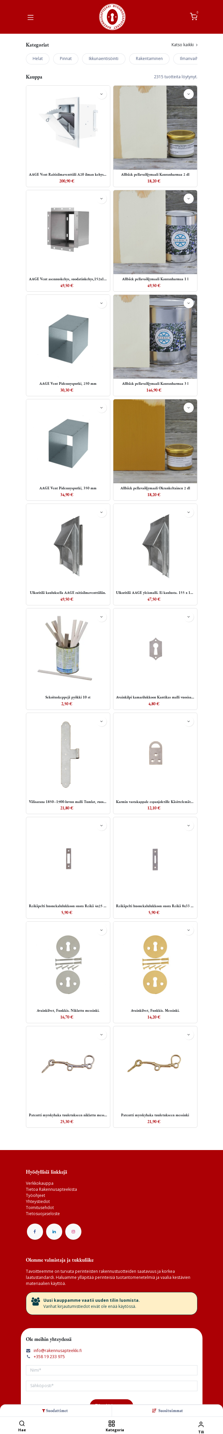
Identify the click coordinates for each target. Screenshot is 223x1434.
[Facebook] (35, 1232)
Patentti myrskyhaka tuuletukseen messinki (155, 1115)
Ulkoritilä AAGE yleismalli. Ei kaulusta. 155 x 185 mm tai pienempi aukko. (155, 593)
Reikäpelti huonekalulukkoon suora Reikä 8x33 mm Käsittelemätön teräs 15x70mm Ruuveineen (155, 906)
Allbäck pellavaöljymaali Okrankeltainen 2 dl (155, 488)
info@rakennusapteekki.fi (58, 1350)
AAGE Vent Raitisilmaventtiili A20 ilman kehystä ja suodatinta (68, 174)
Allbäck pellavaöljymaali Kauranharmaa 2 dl (155, 174)
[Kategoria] (111, 1424)
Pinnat (66, 58)
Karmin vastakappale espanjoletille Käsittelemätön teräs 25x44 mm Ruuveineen (155, 802)
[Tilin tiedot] (201, 1424)
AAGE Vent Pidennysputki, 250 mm (68, 383)
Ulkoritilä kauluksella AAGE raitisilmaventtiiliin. (68, 593)
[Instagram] (73, 1232)
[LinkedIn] (54, 1232)
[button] (170, 1410)
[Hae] (22, 1424)
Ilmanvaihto (191, 58)
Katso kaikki (184, 45)
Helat (38, 58)
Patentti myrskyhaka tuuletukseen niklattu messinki (68, 1115)
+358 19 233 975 (49, 1356)
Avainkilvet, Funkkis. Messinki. (155, 1010)
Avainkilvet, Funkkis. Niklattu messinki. (68, 1010)
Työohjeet (35, 1195)
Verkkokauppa (39, 1183)
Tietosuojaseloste (43, 1213)
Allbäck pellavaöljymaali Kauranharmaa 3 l (155, 383)
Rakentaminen (149, 58)
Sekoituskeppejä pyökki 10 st (67, 697)
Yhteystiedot (38, 1201)
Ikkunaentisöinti (103, 58)
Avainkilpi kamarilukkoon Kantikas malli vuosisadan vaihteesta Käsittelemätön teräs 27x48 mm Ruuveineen (155, 697)
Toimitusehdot (40, 1207)
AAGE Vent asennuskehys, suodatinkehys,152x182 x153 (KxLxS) (68, 279)
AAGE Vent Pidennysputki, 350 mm (68, 488)
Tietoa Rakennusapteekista (51, 1189)
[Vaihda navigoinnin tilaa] (30, 16)
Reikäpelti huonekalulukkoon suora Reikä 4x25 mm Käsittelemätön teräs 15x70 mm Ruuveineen (68, 906)
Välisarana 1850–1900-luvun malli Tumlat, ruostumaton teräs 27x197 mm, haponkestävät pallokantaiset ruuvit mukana (68, 802)
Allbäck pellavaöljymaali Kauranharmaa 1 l (155, 279)
